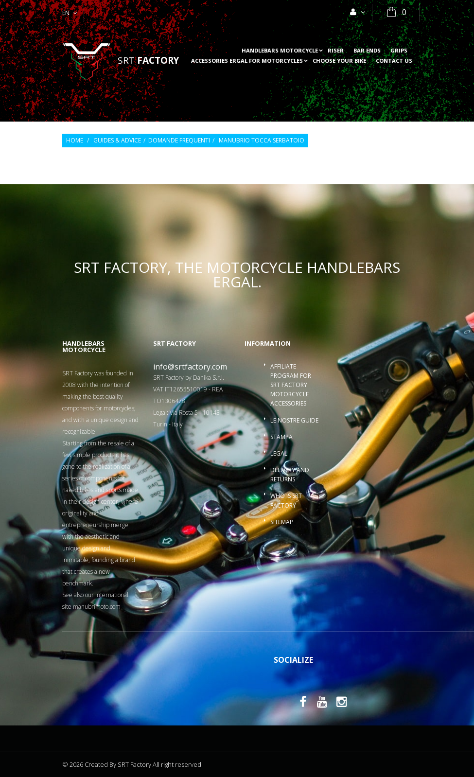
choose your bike (339, 61)
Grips (398, 51)
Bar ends (367, 51)
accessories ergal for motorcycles (247, 61)
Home (74, 140)
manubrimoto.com (97, 606)
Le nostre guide (294, 420)
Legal (278, 453)
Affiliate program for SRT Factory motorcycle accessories (290, 385)
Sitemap (281, 522)
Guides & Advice (117, 140)
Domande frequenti (179, 140)
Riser (336, 51)
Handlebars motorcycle (280, 51)
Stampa (281, 437)
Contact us (394, 61)
